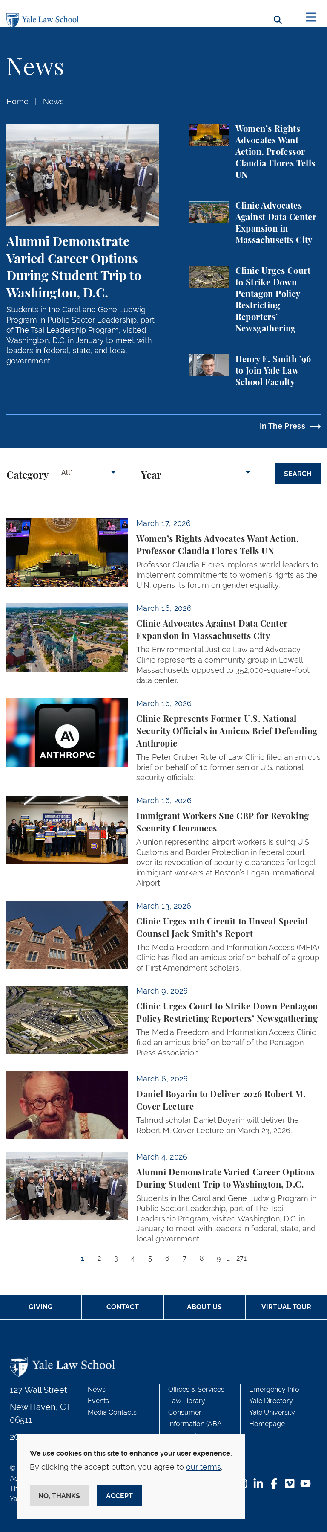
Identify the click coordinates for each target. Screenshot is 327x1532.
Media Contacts (112, 1412)
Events (98, 1401)
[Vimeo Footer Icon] (289, 1484)
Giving (41, 1307)
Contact (122, 1307)
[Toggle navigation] (311, 17)
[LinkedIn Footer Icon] (258, 1484)
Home (17, 101)
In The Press (282, 426)
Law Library (186, 1401)
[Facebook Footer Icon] (274, 1484)
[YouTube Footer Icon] (305, 1484)
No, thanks (59, 1496)
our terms (203, 1466)
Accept (119, 1496)
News (53, 101)
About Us (204, 1307)
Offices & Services (196, 1389)
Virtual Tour (286, 1307)
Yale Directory (271, 1401)
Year (151, 475)
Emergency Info (274, 1389)
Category (27, 475)
